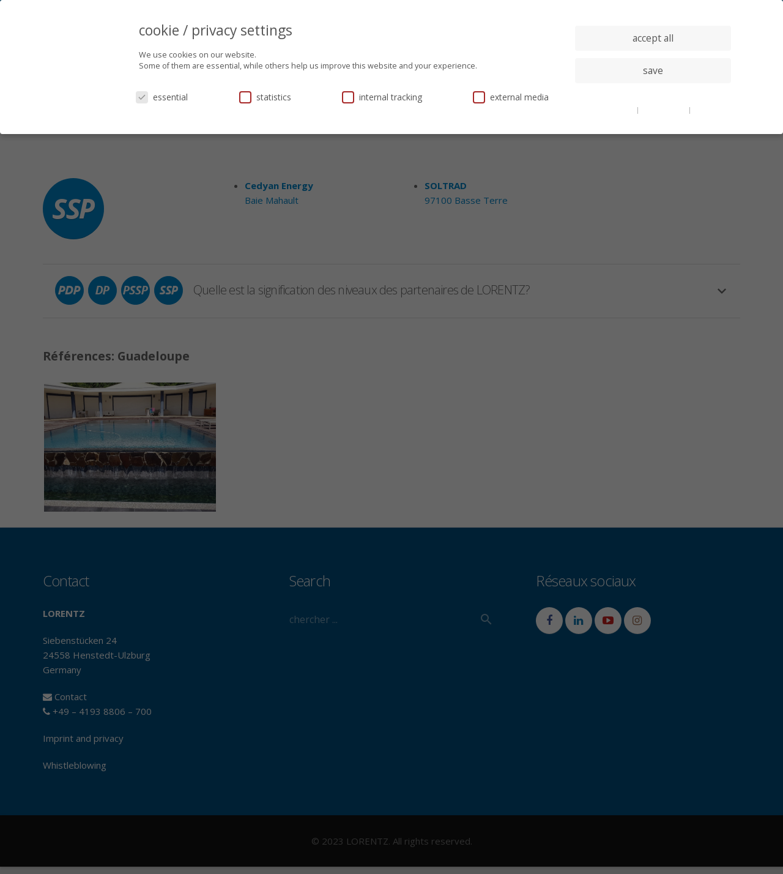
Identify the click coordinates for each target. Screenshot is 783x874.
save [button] (653, 70)
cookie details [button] (611, 109)
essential (162, 97)
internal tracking (382, 97)
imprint (706, 109)
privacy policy (664, 109)
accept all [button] (653, 38)
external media (511, 97)
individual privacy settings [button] (653, 95)
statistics (265, 97)
